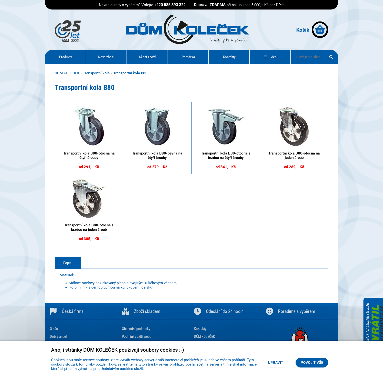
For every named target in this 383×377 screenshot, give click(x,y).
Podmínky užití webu (136, 336)
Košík (312, 29)
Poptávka (188, 57)
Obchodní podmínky (136, 329)
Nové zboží (106, 57)
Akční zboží (147, 57)
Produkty (65, 57)
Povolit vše (312, 362)
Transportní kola (96, 73)
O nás (54, 329)
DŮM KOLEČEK (67, 73)
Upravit (275, 362)
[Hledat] (331, 57)
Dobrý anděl (58, 336)
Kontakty (229, 57)
